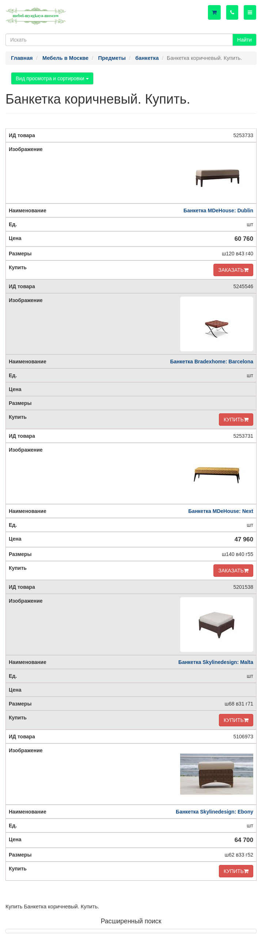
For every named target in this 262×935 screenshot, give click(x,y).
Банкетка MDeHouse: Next (220, 511)
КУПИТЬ (236, 419)
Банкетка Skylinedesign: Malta (215, 662)
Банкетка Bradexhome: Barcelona (211, 361)
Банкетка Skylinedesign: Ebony (214, 812)
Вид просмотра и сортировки (52, 78)
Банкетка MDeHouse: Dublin (218, 210)
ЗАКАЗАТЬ (233, 270)
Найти (244, 40)
